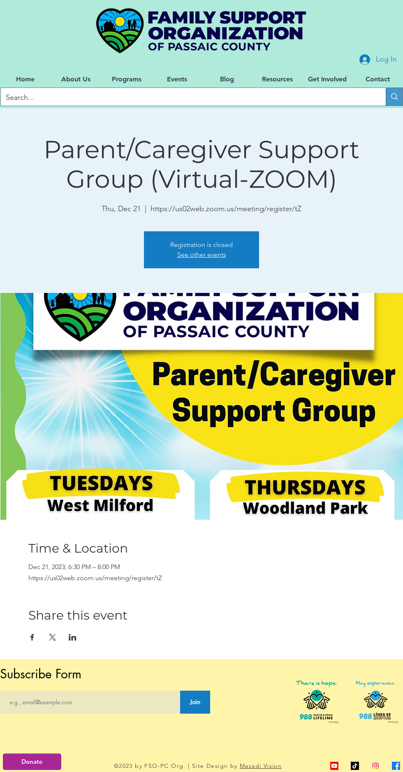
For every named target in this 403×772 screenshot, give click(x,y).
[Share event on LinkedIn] (72, 637)
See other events (201, 254)
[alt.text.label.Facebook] (396, 766)
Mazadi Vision (261, 766)
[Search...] (187, 98)
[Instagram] (375, 766)
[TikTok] (355, 766)
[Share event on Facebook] (32, 637)
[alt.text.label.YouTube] (334, 766)
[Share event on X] (52, 637)
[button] (76, 79)
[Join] (195, 702)
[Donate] (32, 762)
